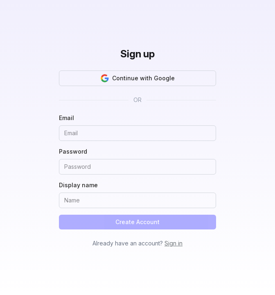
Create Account (137, 221)
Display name (78, 185)
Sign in (174, 243)
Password (73, 151)
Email (66, 117)
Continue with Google (138, 78)
